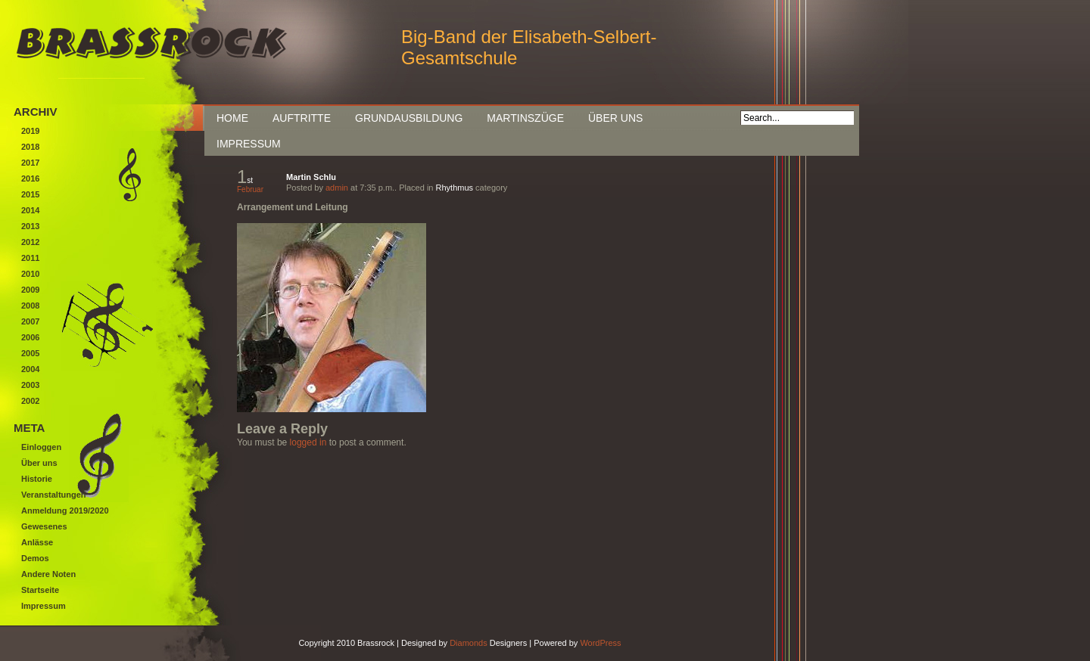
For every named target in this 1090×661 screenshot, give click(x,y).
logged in (308, 442)
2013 (30, 226)
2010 (30, 273)
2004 (30, 369)
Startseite (40, 589)
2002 (30, 400)
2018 (30, 146)
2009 (30, 289)
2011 (30, 257)
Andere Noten (48, 574)
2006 (30, 337)
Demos (35, 558)
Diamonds (468, 642)
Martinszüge (525, 118)
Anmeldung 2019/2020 (65, 510)
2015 (30, 194)
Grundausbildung (408, 118)
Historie (36, 478)
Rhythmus (455, 187)
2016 (30, 178)
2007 (30, 321)
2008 (30, 305)
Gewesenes (44, 526)
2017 (30, 162)
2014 (30, 210)
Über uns (615, 118)
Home (232, 118)
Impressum (248, 144)
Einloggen (41, 447)
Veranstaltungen (53, 494)
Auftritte (301, 118)
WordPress (600, 642)
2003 (30, 384)
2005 (30, 353)
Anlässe (37, 542)
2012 (30, 242)
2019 (30, 130)
